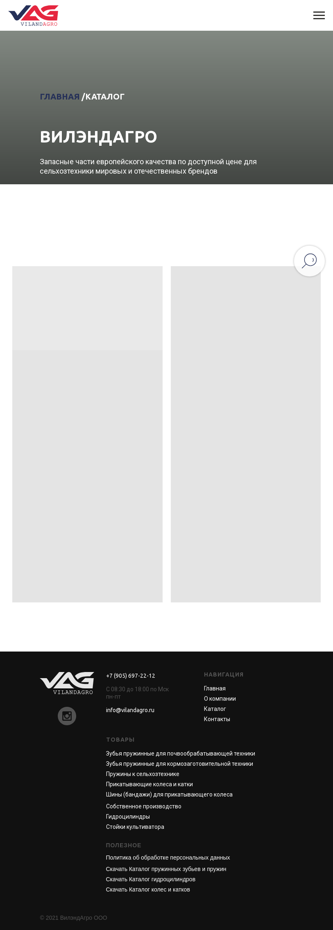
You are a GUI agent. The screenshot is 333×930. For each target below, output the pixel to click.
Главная (215, 688)
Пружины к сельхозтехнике (142, 774)
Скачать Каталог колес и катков (148, 889)
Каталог (215, 709)
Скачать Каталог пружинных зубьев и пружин (166, 869)
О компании (220, 698)
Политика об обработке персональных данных (168, 857)
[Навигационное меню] (319, 15)
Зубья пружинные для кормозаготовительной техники (179, 763)
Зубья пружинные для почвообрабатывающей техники (180, 753)
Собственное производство (143, 806)
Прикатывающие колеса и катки (149, 784)
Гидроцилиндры (128, 816)
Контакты (217, 719)
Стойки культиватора (135, 827)
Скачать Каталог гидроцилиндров (151, 879)
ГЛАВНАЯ (60, 96)
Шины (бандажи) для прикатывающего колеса (169, 794)
